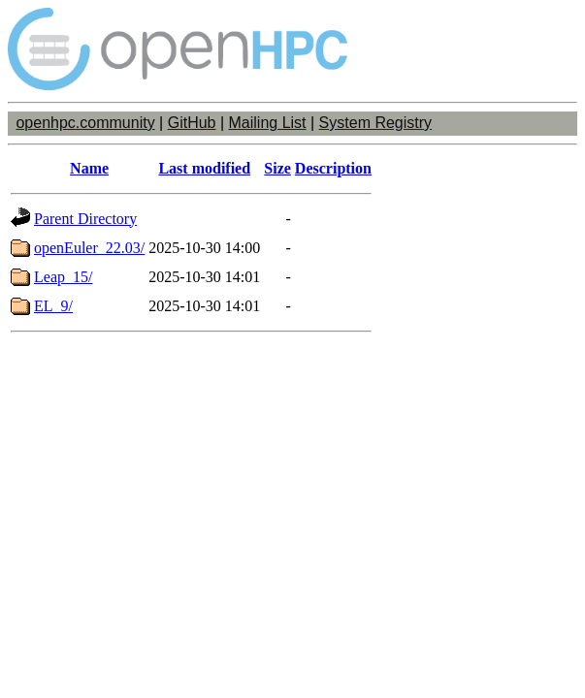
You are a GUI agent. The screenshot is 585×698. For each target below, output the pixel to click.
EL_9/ (53, 306)
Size (277, 168)
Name (89, 168)
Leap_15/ (63, 277)
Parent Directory (85, 218)
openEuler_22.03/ (89, 247)
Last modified (204, 168)
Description (333, 168)
